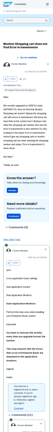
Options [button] (40, 31)
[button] (6, 78)
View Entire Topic (11, 239)
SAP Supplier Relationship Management (20, 90)
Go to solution (28, 57)
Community (20, 4)
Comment (13, 216)
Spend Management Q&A (16, 11)
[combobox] (26, 20)
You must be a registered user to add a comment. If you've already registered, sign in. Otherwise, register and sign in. (26, 394)
